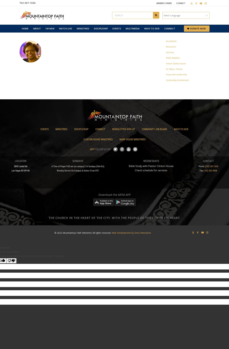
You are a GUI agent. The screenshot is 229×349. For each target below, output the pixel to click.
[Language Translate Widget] (186, 15)
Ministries (61, 129)
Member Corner (164, 3)
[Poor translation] (11, 260)
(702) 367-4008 (210, 170)
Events (45, 129)
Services (170, 52)
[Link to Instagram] (205, 3)
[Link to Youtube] (201, 3)
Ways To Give (181, 129)
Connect (180, 3)
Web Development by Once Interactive (131, 232)
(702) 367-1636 (211, 166)
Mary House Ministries (132, 139)
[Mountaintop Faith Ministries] (43, 15)
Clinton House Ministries (98, 139)
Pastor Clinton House (176, 63)
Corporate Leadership (176, 74)
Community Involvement (177, 80)
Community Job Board (154, 129)
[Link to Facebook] (196, 3)
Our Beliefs (171, 41)
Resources (171, 46)
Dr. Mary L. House (174, 69)
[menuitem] (25, 29)
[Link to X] (191, 3)
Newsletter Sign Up (123, 129)
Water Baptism (173, 57)
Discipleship (81, 129)
